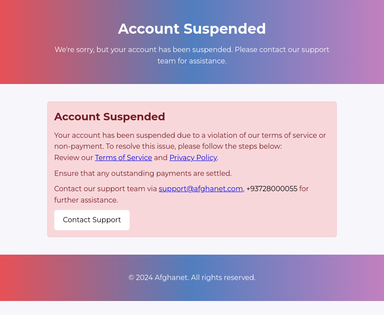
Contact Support (92, 220)
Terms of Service (123, 158)
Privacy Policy (193, 158)
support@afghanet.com (201, 189)
